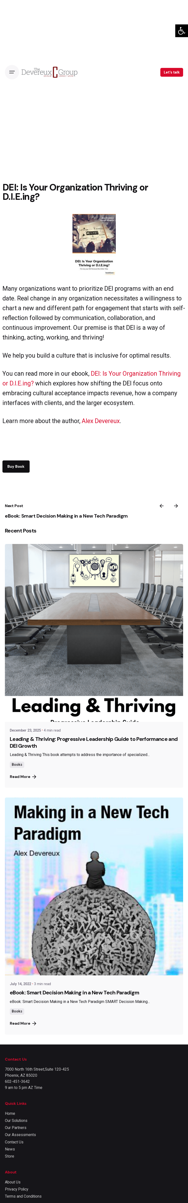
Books (17, 765)
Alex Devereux (101, 421)
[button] (181, 30)
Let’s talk (172, 72)
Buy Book (15, 466)
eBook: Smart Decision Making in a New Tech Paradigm (66, 516)
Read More (23, 776)
